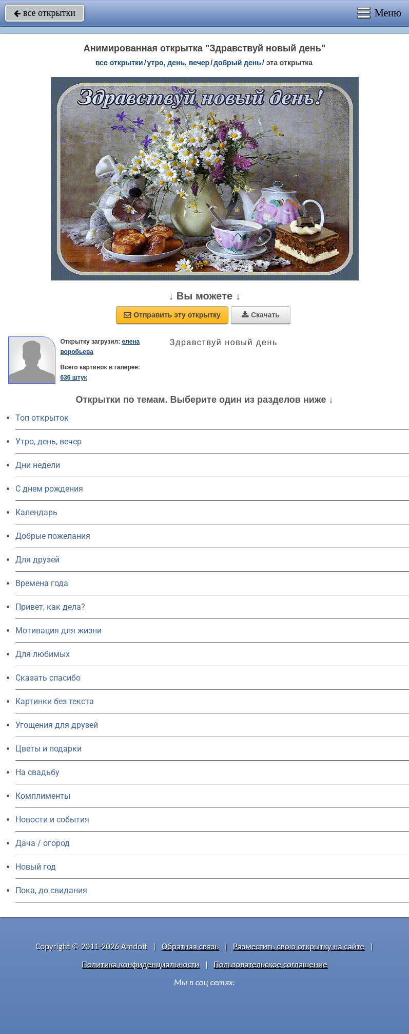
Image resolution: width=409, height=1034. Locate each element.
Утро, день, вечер (48, 441)
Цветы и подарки (48, 749)
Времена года (41, 583)
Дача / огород (42, 843)
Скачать (261, 315)
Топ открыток (42, 418)
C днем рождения (49, 489)
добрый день (237, 63)
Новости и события (52, 819)
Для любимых (42, 654)
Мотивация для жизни (58, 630)
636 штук (73, 377)
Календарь (36, 512)
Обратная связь (190, 946)
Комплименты (42, 796)
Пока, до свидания (51, 890)
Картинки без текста (54, 701)
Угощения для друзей (56, 725)
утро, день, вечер (178, 63)
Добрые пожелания (52, 536)
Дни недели (37, 465)
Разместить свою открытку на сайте (298, 946)
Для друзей (37, 560)
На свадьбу (37, 772)
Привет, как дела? (50, 607)
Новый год (35, 867)
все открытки (44, 13)
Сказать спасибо (48, 678)
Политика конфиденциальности (140, 964)
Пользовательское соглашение (270, 964)
